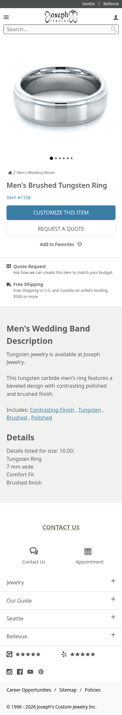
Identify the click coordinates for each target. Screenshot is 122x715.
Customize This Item (61, 212)
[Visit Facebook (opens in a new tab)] (21, 671)
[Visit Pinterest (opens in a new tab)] (42, 671)
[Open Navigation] (6, 17)
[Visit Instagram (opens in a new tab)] (11, 671)
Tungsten (89, 409)
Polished (41, 417)
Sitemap (67, 690)
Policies (93, 690)
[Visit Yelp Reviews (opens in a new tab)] (88, 654)
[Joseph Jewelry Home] (10, 173)
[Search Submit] (114, 29)
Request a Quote (61, 228)
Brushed (17, 417)
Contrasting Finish (52, 409)
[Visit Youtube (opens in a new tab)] (31, 671)
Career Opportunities (29, 690)
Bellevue (61, 636)
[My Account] (116, 17)
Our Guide (61, 600)
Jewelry (61, 582)
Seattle (61, 618)
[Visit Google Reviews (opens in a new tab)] (34, 654)
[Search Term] (61, 29)
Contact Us (61, 527)
